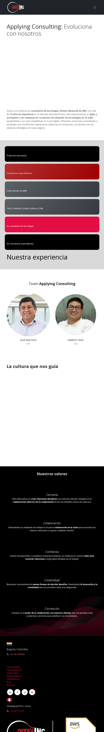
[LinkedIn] (10, 692)
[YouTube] (32, 692)
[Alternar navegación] (94, 7)
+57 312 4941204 (17, 654)
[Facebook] (17, 692)
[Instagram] (25, 692)
